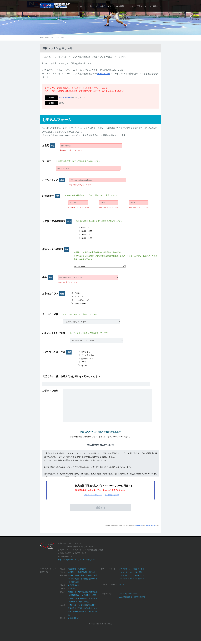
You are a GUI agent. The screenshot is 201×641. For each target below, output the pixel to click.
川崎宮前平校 (86, 575)
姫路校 (75, 612)
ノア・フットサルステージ (129, 594)
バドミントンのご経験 (53, 333)
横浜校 (142, 597)
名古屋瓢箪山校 (74, 585)
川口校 (121, 585)
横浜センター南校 (81, 579)
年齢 (47, 277)
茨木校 (136, 597)
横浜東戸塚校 (74, 582)
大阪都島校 (86, 595)
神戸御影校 (82, 605)
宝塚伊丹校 (72, 608)
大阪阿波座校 (83, 592)
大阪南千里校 (92, 598)
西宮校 (80, 608)
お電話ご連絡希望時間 (57, 221)
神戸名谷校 (88, 608)
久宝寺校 (122, 597)
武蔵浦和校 (72, 569)
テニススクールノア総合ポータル (131, 569)
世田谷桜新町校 (82, 572)
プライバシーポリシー (93, 495)
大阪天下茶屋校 (80, 598)
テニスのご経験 (50, 314)
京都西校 (71, 589)
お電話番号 (51, 196)
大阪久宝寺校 (84, 602)
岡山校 (76, 618)
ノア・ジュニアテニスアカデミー (131, 579)
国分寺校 (92, 572)
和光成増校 (82, 569)
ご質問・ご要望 (50, 391)
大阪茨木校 (73, 602)
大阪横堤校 (93, 592)
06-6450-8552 (103, 73)
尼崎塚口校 (91, 605)
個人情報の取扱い (112, 495)
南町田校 (71, 572)
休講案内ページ (65, 97)
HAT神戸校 (72, 605)
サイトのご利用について (67, 560)
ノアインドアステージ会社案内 (131, 572)
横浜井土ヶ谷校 (74, 575)
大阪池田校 (72, 592)
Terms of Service (150, 525)
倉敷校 (70, 618)
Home (42, 37)
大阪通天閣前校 (75, 595)
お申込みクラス (53, 293)
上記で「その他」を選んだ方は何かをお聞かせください (71, 376)
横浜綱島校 (93, 579)
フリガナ (46, 161)
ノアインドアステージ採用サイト (131, 575)
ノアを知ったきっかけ (57, 352)
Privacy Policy (139, 525)
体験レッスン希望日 (55, 249)
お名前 (48, 145)
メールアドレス (53, 180)
